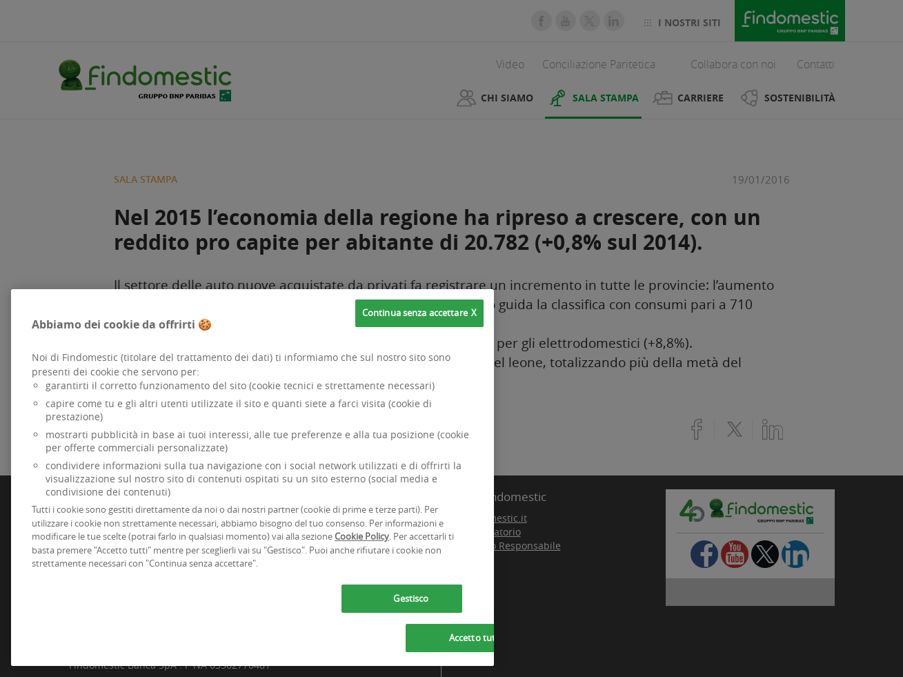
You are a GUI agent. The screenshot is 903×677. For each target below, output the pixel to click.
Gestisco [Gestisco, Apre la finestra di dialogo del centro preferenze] (410, 598)
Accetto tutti (475, 637)
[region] (252, 477)
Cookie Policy (362, 536)
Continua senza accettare (415, 312)
